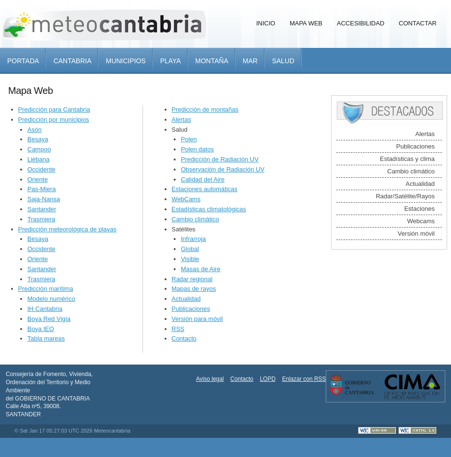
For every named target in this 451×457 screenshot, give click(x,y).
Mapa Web (306, 23)
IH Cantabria (44, 308)
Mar (250, 61)
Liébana (38, 159)
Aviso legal (210, 379)
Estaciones (419, 208)
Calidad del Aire (203, 179)
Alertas (181, 119)
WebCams (186, 199)
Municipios (125, 61)
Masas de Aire (200, 269)
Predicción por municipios (53, 119)
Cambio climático (195, 219)
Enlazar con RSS (304, 379)
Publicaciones (191, 308)
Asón (34, 129)
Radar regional (192, 279)
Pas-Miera (41, 189)
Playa (170, 61)
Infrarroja (193, 238)
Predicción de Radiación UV (220, 159)
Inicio (265, 23)
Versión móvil (416, 233)
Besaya (37, 139)
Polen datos (197, 149)
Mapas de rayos (194, 288)
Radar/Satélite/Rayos (405, 196)
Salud (283, 61)
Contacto (184, 338)
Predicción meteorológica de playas (67, 229)
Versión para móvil (197, 318)
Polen (189, 139)
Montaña (211, 61)
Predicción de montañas (205, 109)
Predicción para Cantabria (54, 109)
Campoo (39, 149)
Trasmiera (41, 219)
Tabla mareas (46, 338)
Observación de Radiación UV (222, 169)
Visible (190, 259)
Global (190, 248)
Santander (41, 209)
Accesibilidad (360, 23)
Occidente (41, 169)
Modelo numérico (51, 298)
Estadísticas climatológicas (209, 209)
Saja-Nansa (43, 199)
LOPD (268, 379)
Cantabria (72, 61)
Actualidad (186, 298)
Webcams (421, 221)
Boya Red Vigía (49, 318)
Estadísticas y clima (407, 158)
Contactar (418, 23)
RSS (178, 328)
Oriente (37, 179)
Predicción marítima (45, 288)
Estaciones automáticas (204, 189)
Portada (23, 61)
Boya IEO (40, 328)
